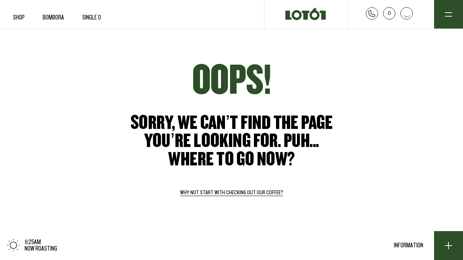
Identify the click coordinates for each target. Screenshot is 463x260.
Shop (19, 17)
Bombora (53, 17)
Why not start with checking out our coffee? (231, 193)
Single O (91, 17)
